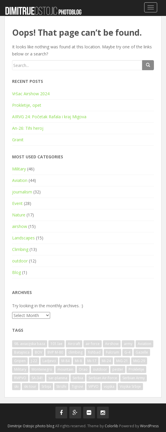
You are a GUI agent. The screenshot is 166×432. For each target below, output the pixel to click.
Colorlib (111, 425)
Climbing (20, 249)
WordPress (149, 425)
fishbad (94, 352)
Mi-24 (106, 360)
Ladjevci (49, 360)
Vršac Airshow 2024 (31, 93)
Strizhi (61, 386)
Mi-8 (78, 360)
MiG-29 (139, 360)
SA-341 (37, 377)
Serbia (78, 377)
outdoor (20, 261)
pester (117, 369)
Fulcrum (112, 352)
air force (93, 343)
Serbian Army (133, 377)
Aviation (19, 180)
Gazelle (142, 352)
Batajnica (21, 352)
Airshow (112, 343)
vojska (109, 386)
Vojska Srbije (130, 386)
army (128, 343)
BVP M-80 (55, 352)
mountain (65, 369)
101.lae (56, 343)
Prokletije (136, 369)
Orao (83, 369)
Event (17, 203)
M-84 (65, 360)
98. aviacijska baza (29, 343)
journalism (22, 192)
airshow (19, 226)
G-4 (127, 352)
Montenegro (42, 369)
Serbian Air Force (102, 377)
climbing (75, 352)
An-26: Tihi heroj (27, 128)
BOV (38, 352)
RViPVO (20, 377)
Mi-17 (91, 360)
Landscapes (23, 238)
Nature (18, 215)
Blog (16, 272)
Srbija (46, 386)
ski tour (30, 386)
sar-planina (57, 377)
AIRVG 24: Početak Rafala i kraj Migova (49, 116)
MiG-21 (122, 360)
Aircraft (74, 343)
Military (19, 169)
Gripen (20, 360)
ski (16, 386)
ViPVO (93, 386)
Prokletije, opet (26, 105)
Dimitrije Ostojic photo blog (31, 425)
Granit (18, 139)
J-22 (34, 360)
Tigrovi (77, 386)
